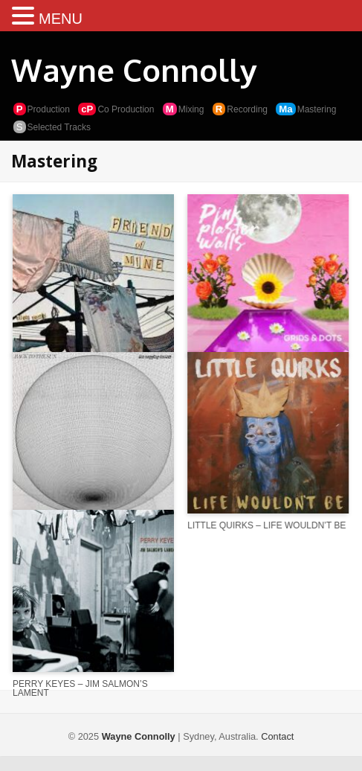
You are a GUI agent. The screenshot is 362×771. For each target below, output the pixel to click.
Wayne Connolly (134, 69)
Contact (277, 736)
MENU (61, 18)
